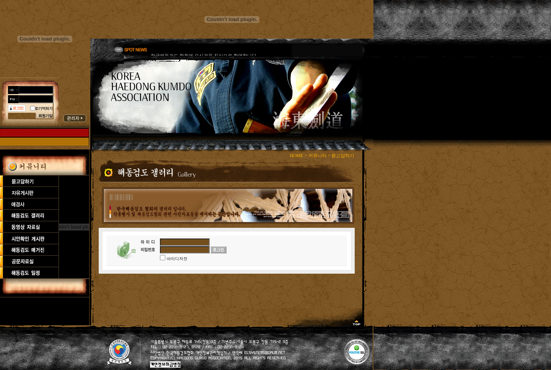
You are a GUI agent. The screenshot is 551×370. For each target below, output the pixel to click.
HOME (296, 155)
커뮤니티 (317, 155)
